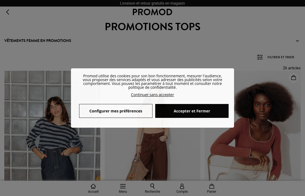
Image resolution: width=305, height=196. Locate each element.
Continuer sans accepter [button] (152, 94)
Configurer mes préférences (115, 111)
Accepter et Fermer (192, 111)
